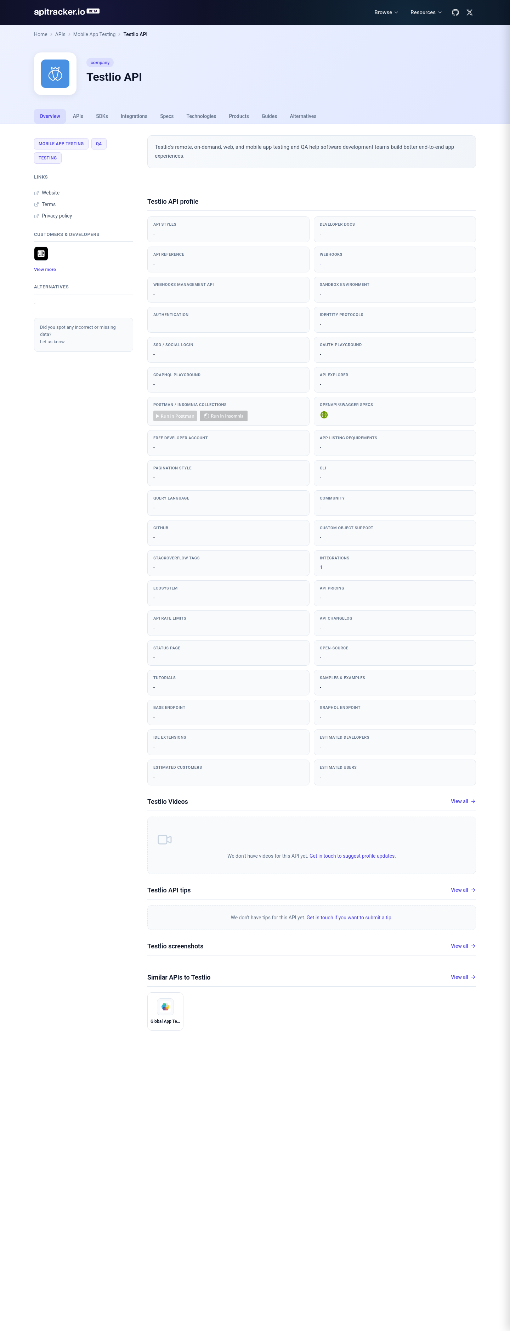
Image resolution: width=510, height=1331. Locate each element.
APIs (60, 34)
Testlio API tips (169, 890)
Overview (50, 116)
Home (40, 34)
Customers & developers (67, 234)
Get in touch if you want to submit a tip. (350, 917)
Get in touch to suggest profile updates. (353, 856)
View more (45, 269)
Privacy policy (53, 216)
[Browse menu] (386, 12)
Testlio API (135, 34)
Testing (48, 158)
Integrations (134, 116)
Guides (269, 116)
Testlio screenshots (175, 946)
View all (463, 802)
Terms (45, 204)
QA (99, 143)
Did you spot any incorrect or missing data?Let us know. (78, 335)
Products (239, 116)
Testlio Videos (167, 801)
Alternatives (303, 116)
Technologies (201, 116)
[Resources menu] (427, 12)
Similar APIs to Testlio (179, 977)
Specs (167, 116)
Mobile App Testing (94, 34)
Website (47, 193)
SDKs (102, 116)
